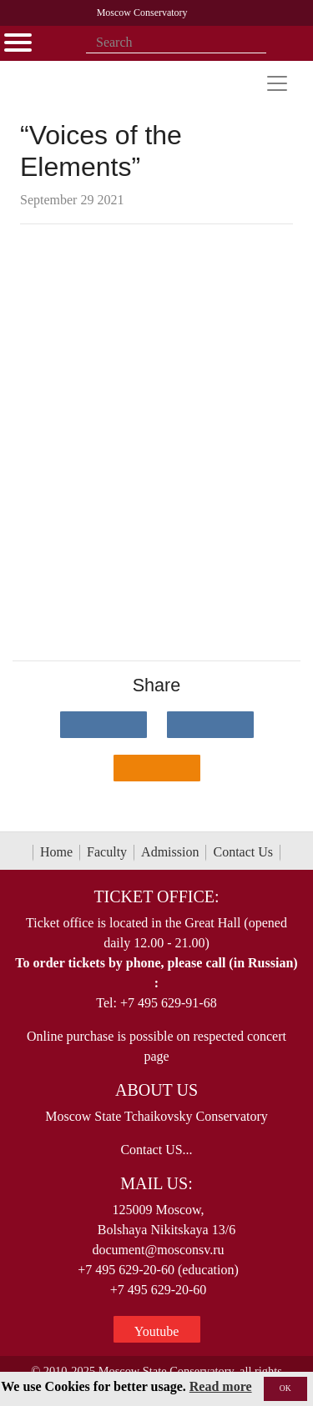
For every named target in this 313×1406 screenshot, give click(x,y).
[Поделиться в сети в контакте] (103, 724)
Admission (170, 852)
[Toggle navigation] (277, 83)
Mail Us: (156, 1183)
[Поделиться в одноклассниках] (157, 768)
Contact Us (243, 852)
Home (56, 852)
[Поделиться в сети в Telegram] (210, 724)
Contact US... (156, 1149)
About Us (156, 1090)
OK (285, 1388)
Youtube (156, 1331)
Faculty (107, 852)
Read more (220, 1386)
